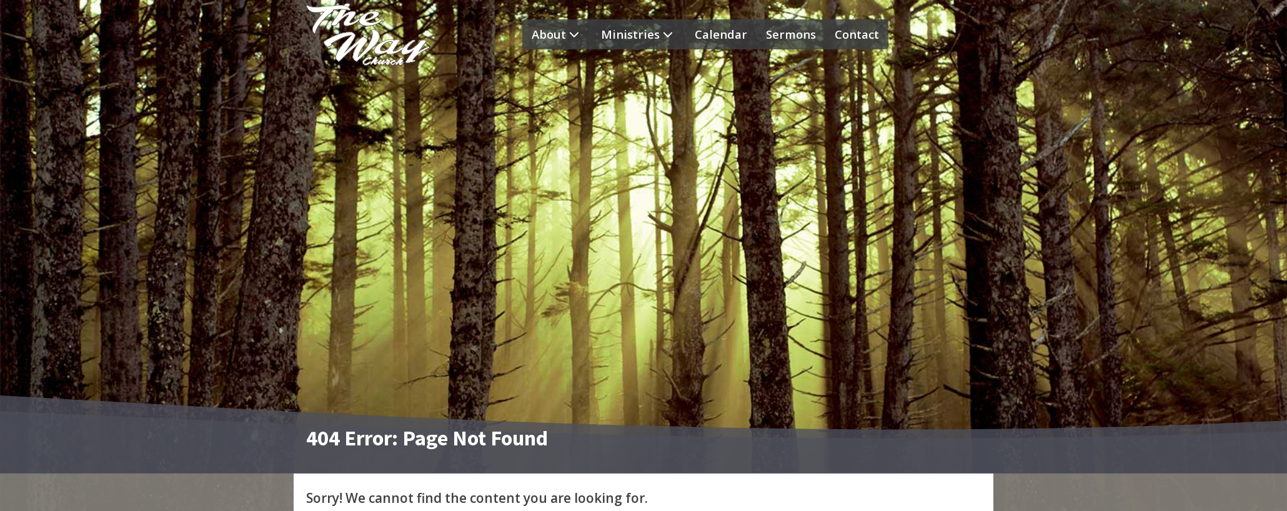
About (557, 34)
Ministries (638, 34)
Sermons (791, 34)
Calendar (721, 34)
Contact (857, 34)
